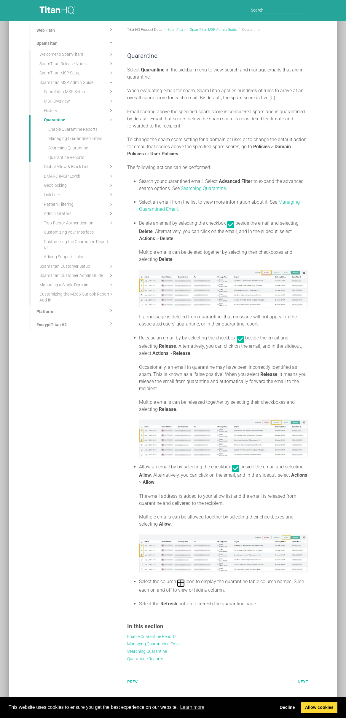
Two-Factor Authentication (79, 223)
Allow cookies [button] (319, 707)
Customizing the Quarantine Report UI (76, 244)
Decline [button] (287, 707)
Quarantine (79, 120)
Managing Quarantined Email (75, 138)
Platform (75, 310)
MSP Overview (79, 101)
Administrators (79, 213)
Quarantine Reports (66, 157)
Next (303, 681)
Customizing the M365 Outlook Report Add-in (76, 296)
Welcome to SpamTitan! (76, 54)
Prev (132, 681)
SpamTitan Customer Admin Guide (76, 275)
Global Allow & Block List (79, 166)
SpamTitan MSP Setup (76, 73)
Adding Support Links (63, 256)
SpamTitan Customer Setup (76, 266)
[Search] (277, 10)
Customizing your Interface (69, 232)
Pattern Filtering (79, 204)
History (79, 110)
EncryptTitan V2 (75, 323)
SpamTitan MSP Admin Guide (76, 82)
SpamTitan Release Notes (76, 63)
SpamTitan (75, 42)
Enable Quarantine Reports (73, 129)
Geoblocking (79, 185)
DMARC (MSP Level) (79, 176)
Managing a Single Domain (76, 285)
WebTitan (75, 29)
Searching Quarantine (68, 148)
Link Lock (79, 195)
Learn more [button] (192, 707)
